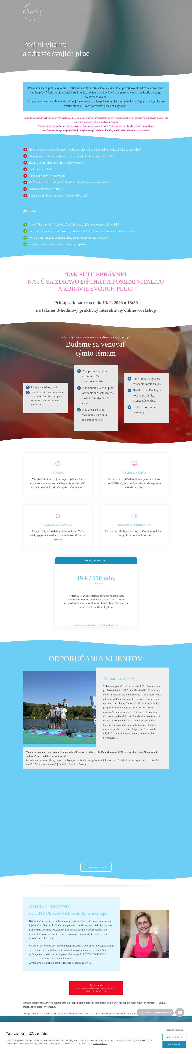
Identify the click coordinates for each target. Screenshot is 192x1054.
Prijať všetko (174, 1044)
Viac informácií (100, 1043)
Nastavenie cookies (174, 1030)
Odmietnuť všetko (174, 1037)
